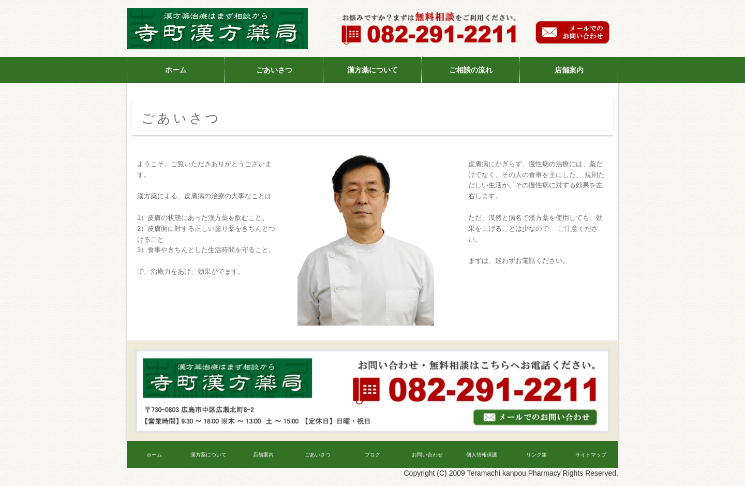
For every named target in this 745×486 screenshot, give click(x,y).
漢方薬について (372, 70)
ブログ (372, 455)
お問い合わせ (427, 455)
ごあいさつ (274, 70)
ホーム (176, 70)
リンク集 (536, 455)
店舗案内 (569, 70)
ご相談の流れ (471, 70)
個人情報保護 (481, 455)
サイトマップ (590, 455)
